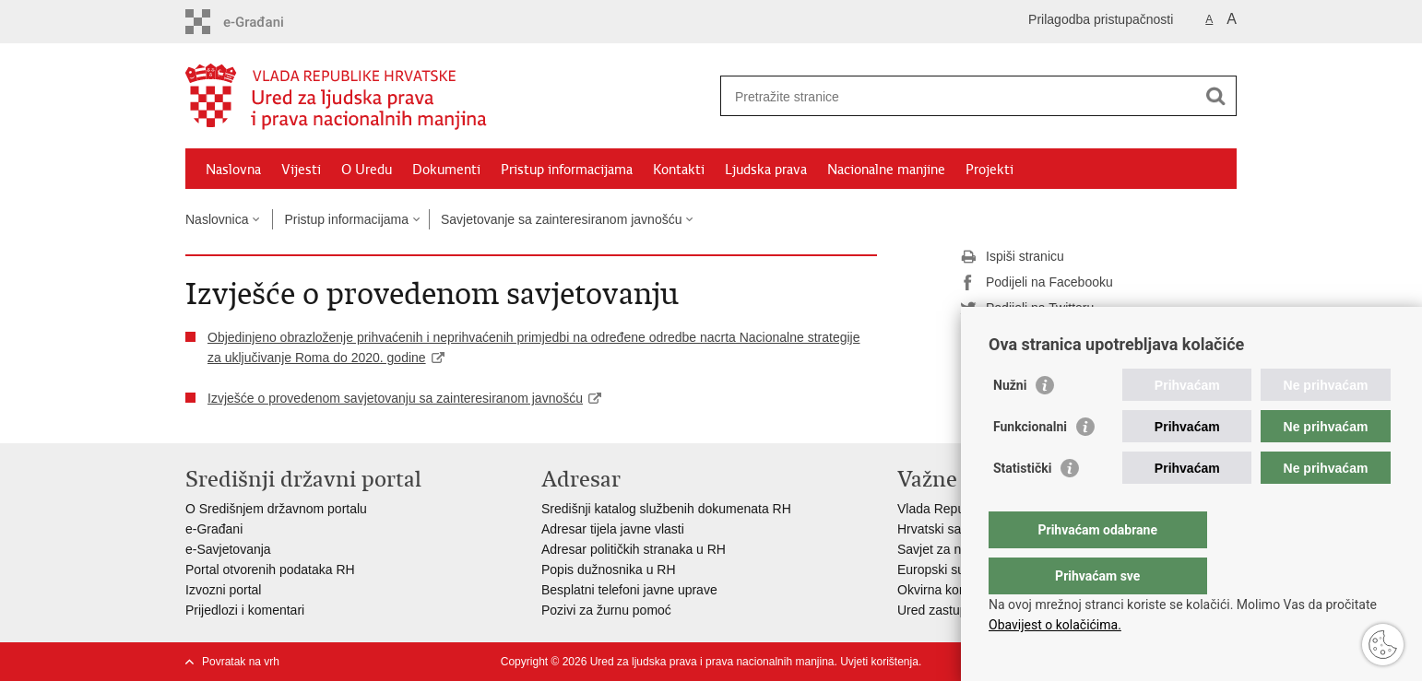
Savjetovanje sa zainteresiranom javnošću (561, 219)
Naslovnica (216, 219)
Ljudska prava (766, 169)
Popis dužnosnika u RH (608, 569)
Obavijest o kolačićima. (1055, 624)
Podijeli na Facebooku (1036, 283)
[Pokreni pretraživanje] (1215, 96)
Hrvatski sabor (938, 529)
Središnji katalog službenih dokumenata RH (666, 508)
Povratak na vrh (240, 661)
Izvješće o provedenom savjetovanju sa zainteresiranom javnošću (395, 398)
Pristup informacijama (567, 169)
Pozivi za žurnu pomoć (606, 610)
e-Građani (214, 529)
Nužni (1009, 422)
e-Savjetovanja (228, 549)
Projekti (989, 169)
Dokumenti (446, 169)
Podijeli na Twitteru (1027, 308)
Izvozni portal (223, 589)
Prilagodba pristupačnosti (1100, 19)
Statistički (1022, 505)
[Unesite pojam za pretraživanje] (958, 96)
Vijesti (301, 169)
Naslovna (233, 169)
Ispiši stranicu (1012, 257)
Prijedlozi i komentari (244, 610)
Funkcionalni (1030, 463)
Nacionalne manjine (886, 169)
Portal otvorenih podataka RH (270, 569)
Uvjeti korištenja (879, 661)
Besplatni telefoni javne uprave (629, 589)
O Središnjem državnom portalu (276, 508)
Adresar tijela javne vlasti (612, 529)
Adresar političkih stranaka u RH (633, 549)
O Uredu (366, 169)
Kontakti (679, 169)
